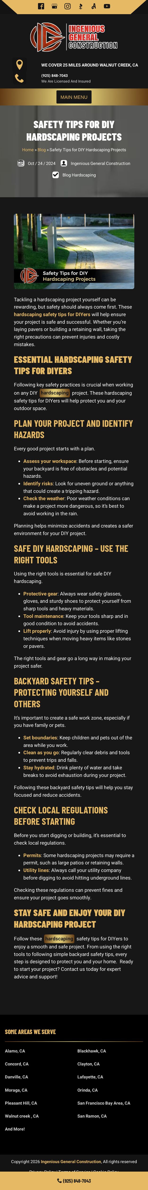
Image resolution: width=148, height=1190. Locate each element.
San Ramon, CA (92, 1116)
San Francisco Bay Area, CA (103, 1103)
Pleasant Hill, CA (21, 1103)
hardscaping (55, 393)
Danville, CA (16, 1077)
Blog (42, 150)
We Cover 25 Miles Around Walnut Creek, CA (89, 65)
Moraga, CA (16, 1090)
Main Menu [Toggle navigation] (73, 97)
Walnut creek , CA (22, 1116)
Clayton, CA (88, 1064)
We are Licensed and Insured (66, 81)
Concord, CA (17, 1064)
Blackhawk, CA (91, 1051)
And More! (15, 1129)
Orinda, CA (87, 1090)
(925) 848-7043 (54, 76)
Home (28, 150)
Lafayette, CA (90, 1077)
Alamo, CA (15, 1051)
